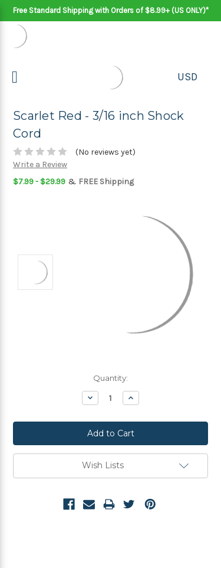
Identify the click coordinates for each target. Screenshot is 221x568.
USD (187, 76)
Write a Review (40, 164)
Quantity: (110, 378)
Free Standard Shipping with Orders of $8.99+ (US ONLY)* (111, 10)
